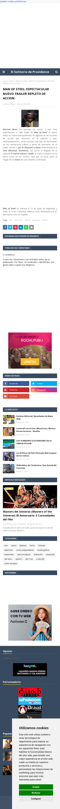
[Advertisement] (30, 35)
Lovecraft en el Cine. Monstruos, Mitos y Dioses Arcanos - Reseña (36, 430)
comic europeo (10, 563)
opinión (19, 559)
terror (32, 545)
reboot (27, 220)
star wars (8, 559)
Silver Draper (10, 104)
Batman (23, 545)
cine (10, 220)
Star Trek (29, 559)
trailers (11, 81)
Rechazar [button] (36, 793)
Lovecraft (40, 559)
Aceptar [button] (36, 787)
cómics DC (18, 220)
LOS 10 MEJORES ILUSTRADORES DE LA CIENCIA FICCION (34, 442)
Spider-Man (9, 554)
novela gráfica (43, 550)
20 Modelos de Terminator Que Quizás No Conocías (36, 466)
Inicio (5, 81)
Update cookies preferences (13, 1)
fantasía (41, 545)
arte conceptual (23, 554)
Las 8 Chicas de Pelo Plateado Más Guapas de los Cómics (36, 454)
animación (50, 554)
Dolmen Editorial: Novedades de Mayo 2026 (34, 417)
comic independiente (25, 550)
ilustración (38, 554)
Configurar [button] (36, 799)
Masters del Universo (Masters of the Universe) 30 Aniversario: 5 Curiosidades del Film (29, 515)
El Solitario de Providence (30, 72)
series (13, 545)
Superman (36, 220)
